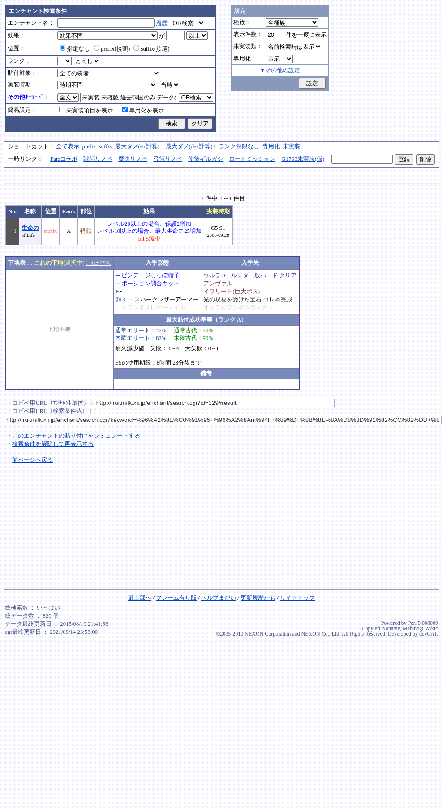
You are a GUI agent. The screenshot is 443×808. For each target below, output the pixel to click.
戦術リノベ (97, 159)
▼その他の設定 (280, 70)
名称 (30, 211)
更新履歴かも (258, 598)
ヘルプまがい (218, 598)
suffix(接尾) (151, 49)
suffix (105, 146)
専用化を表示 (143, 110)
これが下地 (98, 263)
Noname (391, 628)
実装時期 (218, 211)
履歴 (162, 23)
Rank (68, 211)
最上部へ (139, 598)
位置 (50, 211)
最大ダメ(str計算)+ (139, 146)
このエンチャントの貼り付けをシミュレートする (76, 436)
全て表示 (67, 146)
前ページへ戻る (32, 460)
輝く (122, 300)
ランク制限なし (239, 146)
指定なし (75, 49)
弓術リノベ (167, 159)
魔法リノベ (132, 159)
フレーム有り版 (176, 598)
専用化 (271, 146)
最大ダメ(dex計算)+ (191, 146)
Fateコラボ (63, 159)
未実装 (291, 146)
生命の (30, 228)
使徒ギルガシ (205, 159)
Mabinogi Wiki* (420, 628)
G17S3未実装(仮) (302, 159)
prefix (89, 146)
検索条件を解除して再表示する (53, 444)
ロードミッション (252, 159)
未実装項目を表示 (86, 110)
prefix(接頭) (112, 49)
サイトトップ (297, 598)
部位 (86, 211)
